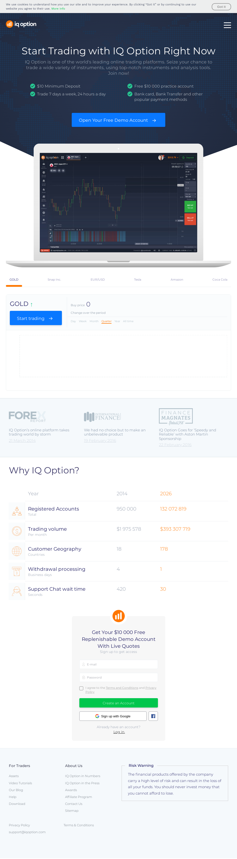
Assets (14, 777)
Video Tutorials (20, 784)
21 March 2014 (22, 441)
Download (17, 805)
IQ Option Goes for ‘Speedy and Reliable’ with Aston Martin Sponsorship (187, 435)
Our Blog (16, 791)
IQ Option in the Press (82, 784)
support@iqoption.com (27, 833)
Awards (71, 791)
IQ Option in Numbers (82, 777)
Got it (221, 7)
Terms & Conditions (79, 826)
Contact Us (73, 805)
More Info (58, 8)
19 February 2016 (100, 441)
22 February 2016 (175, 445)
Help (12, 797)
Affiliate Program (78, 797)
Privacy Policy (19, 826)
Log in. (119, 732)
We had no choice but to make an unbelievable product (115, 433)
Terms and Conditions (122, 689)
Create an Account (119, 704)
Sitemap (72, 812)
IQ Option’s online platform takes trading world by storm (39, 433)
